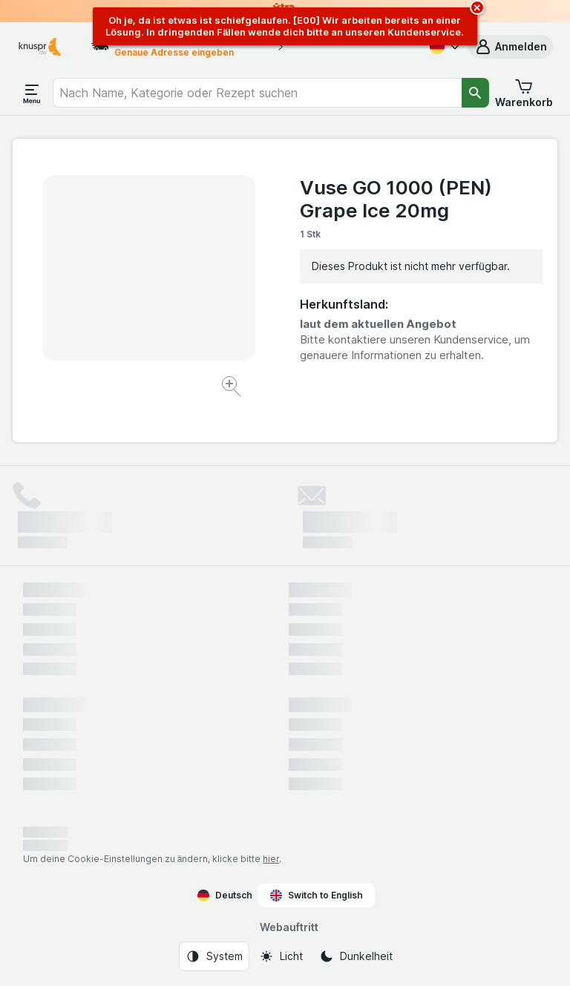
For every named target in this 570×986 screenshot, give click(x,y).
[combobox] (257, 93)
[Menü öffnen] (32, 93)
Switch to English (316, 895)
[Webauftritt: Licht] (280, 956)
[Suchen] (475, 93)
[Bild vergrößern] (232, 388)
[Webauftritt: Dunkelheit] (355, 956)
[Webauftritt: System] (214, 956)
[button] (510, 47)
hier (271, 858)
